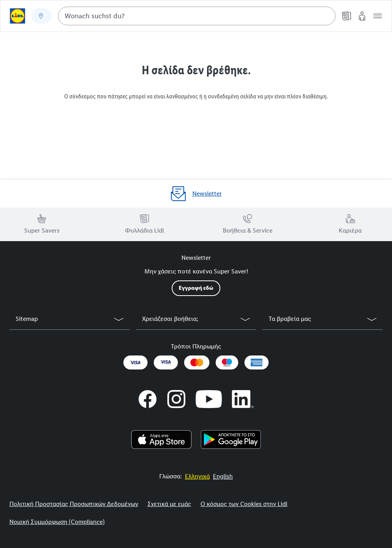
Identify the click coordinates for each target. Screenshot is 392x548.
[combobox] (197, 16)
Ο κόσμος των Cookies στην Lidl (243, 504)
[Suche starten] (325, 16)
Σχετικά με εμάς (169, 504)
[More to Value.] (197, 476)
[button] (377, 16)
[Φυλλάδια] (346, 16)
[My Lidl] (362, 16)
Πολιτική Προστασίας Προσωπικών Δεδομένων (73, 504)
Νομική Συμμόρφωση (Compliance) (57, 521)
